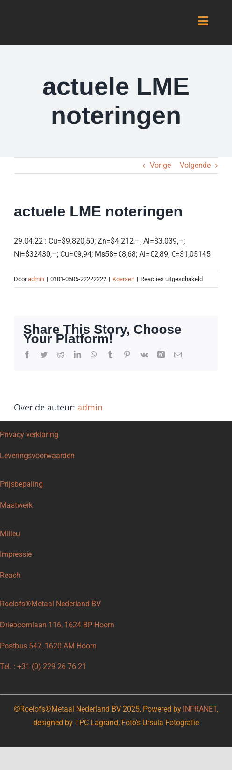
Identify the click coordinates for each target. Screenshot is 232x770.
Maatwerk (16, 505)
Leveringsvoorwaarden (37, 455)
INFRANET (200, 709)
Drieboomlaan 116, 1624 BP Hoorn (57, 624)
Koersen (123, 278)
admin (36, 278)
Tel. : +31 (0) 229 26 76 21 (43, 666)
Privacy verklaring (29, 434)
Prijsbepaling (21, 484)
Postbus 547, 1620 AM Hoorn (48, 645)
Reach (10, 575)
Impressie (16, 554)
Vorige (160, 165)
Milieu (11, 533)
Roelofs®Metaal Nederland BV (50, 603)
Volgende (195, 165)
